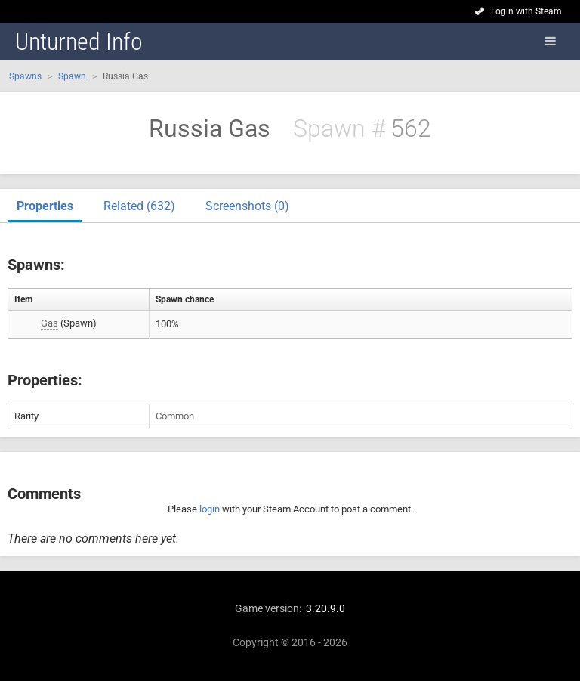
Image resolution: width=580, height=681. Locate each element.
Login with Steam (526, 11)
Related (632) (139, 206)
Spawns (25, 76)
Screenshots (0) (247, 206)
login (209, 509)
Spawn (72, 76)
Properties (45, 206)
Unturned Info (79, 41)
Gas (49, 323)
